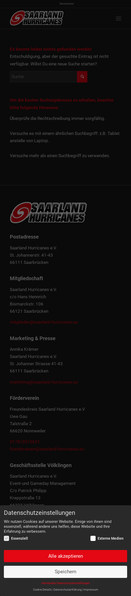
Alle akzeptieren (65, 556)
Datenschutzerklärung (67, 589)
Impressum (90, 589)
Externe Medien (107, 538)
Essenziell (16, 538)
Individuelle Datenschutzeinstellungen (65, 583)
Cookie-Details (42, 589)
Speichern (65, 572)
